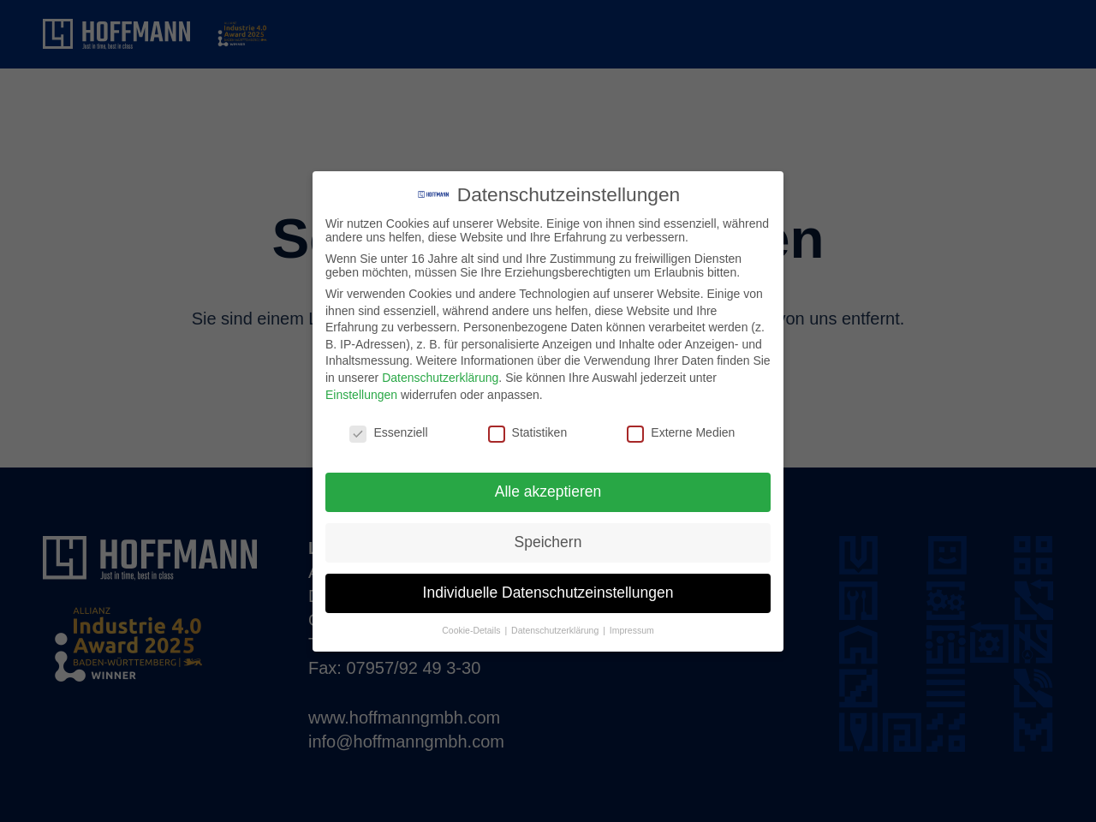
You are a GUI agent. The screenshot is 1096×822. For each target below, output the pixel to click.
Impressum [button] (632, 630)
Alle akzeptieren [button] (548, 491)
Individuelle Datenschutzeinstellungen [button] (548, 592)
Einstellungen (361, 395)
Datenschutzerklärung (440, 377)
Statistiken (528, 432)
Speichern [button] (548, 542)
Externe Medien (681, 432)
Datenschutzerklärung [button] (556, 630)
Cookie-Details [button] (472, 630)
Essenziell (388, 432)
